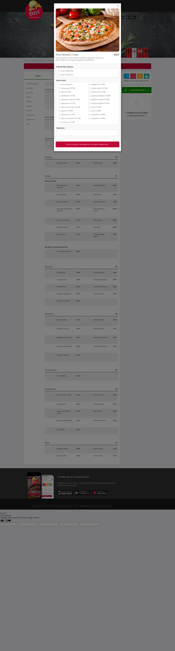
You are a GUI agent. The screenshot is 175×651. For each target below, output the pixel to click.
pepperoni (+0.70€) (96, 84)
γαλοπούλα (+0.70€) (96, 92)
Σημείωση (60, 128)
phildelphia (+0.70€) (66, 96)
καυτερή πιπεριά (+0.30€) (98, 103)
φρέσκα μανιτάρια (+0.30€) (99, 96)
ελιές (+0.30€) (94, 111)
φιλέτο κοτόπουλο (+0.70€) (69, 118)
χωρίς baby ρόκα (65, 74)
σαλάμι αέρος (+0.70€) (97, 88)
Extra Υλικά (61, 80)
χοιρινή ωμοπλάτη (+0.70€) (69, 107)
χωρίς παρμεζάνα (66, 71)
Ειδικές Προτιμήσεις (64, 67)
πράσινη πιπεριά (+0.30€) (98, 99)
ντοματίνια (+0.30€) (96, 114)
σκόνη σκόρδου (65, 84)
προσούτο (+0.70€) (66, 114)
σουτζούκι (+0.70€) (66, 122)
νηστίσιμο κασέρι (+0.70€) (68, 99)
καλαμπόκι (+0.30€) (96, 118)
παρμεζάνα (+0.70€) (66, 103)
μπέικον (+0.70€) (65, 111)
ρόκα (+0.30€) (94, 107)
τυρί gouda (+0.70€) (66, 88)
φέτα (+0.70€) (64, 92)
